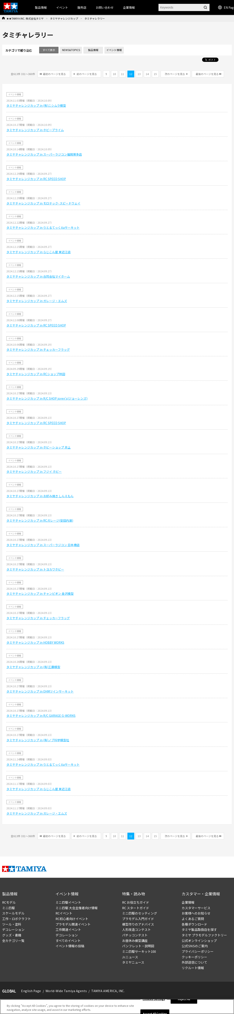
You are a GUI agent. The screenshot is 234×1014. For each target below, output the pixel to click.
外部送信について (194, 962)
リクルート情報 (193, 968)
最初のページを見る (54, 74)
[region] (117, 1006)
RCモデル (9, 902)
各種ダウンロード (194, 924)
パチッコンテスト (135, 935)
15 (155, 74)
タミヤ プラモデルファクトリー (204, 935)
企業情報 (188, 902)
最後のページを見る (207, 74)
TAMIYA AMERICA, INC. (108, 991)
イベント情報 (114, 50)
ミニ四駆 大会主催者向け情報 (77, 908)
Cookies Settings (154, 999)
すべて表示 (49, 50)
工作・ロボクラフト (16, 918)
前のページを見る (87, 74)
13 (139, 74)
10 (114, 74)
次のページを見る (175, 74)
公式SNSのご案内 (195, 946)
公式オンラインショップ (199, 940)
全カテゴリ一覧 (13, 940)
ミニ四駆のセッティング (139, 913)
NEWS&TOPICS (71, 50)
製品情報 (41, 7)
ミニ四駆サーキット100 (139, 951)
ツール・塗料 (11, 924)
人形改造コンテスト (136, 929)
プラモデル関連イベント (73, 924)
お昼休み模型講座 (135, 940)
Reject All (184, 999)
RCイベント (64, 913)
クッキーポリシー (194, 957)
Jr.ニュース (130, 957)
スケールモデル (13, 913)
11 (122, 74)
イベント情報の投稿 (70, 946)
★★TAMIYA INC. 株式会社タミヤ (25, 18)
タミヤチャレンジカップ (64, 18)
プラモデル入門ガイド (138, 918)
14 (147, 74)
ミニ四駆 (8, 908)
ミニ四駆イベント (68, 902)
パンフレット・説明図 (138, 946)
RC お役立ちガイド (135, 902)
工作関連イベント (68, 929)
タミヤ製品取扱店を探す (199, 929)
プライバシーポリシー (198, 951)
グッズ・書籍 (11, 935)
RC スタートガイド (135, 908)
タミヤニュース (133, 962)
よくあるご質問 (193, 918)
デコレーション (13, 929)
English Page (31, 991)
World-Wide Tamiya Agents (66, 991)
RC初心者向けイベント (72, 918)
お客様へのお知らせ (196, 913)
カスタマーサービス (196, 908)
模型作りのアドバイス (138, 924)
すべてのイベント (68, 940)
